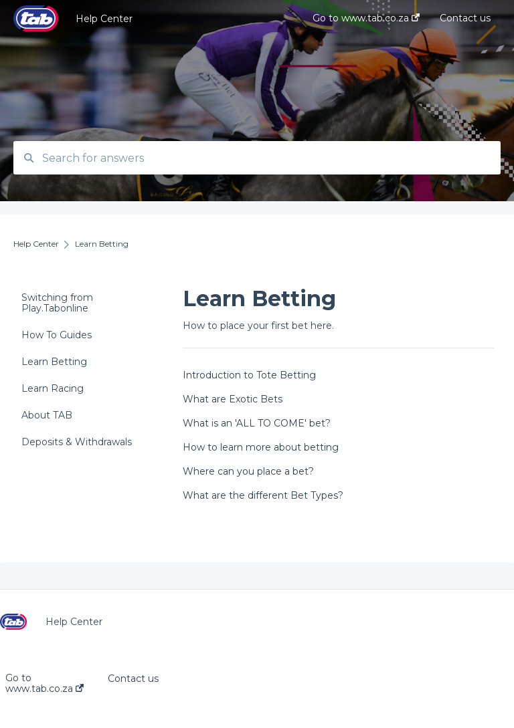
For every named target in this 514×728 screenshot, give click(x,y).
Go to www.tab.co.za (44, 683)
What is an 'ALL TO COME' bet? (257, 423)
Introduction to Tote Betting (249, 375)
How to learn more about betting (261, 447)
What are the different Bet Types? (263, 495)
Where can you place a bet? (248, 471)
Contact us (133, 678)
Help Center (104, 19)
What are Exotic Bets (232, 399)
